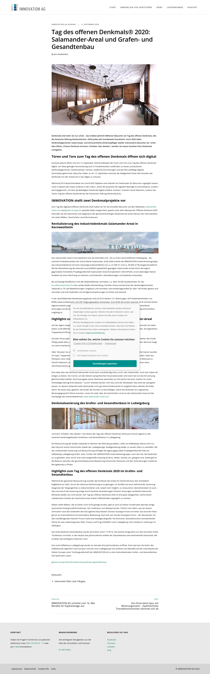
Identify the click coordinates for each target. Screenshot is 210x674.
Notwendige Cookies (84, 350)
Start (113, 7)
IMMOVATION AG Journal (64, 24)
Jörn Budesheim (61, 54)
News (159, 7)
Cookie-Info (43, 668)
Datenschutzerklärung (95, 333)
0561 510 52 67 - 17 (35, 643)
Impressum (17, 668)
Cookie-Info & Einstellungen (88, 343)
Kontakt (192, 7)
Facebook (111, 639)
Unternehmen (175, 7)
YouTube (111, 643)
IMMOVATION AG (186, 668)
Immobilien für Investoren (136, 7)
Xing (109, 650)
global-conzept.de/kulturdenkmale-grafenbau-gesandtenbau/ (79, 562)
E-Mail (17, 646)
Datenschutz (30, 668)
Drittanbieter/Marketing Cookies (90, 355)
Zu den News (65, 649)
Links (53, 668)
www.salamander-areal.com (96, 396)
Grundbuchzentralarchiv (63, 285)
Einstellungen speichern (105, 363)
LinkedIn (111, 646)
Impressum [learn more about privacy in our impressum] (110, 343)
